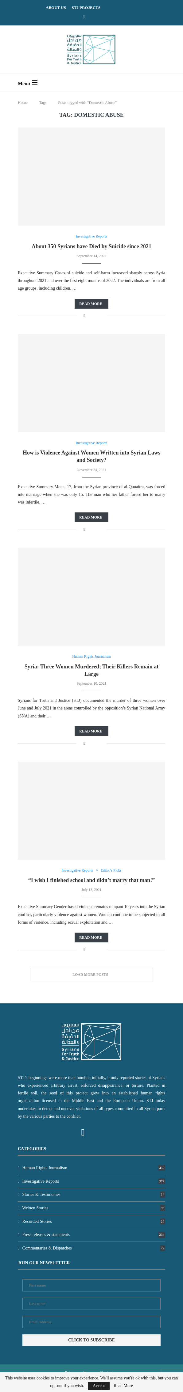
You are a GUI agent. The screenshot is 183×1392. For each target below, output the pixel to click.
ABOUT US (56, 7)
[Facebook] (84, 17)
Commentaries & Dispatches (93, 1248)
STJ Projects (86, 7)
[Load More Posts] (91, 974)
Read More (123, 1386)
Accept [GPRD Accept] (99, 1385)
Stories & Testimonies (93, 1194)
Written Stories (93, 1208)
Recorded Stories (93, 1221)
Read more (90, 304)
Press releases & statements (93, 1235)
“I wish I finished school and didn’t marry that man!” (91, 880)
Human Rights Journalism (93, 1168)
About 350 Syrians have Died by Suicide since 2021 (91, 246)
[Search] (162, 83)
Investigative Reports (93, 1181)
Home (23, 102)
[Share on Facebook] (84, 316)
